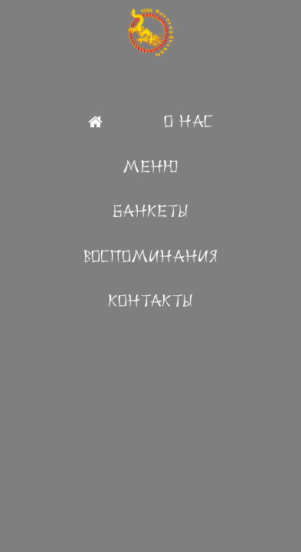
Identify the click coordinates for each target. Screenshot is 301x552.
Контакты (150, 301)
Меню (150, 167)
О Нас (188, 121)
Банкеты (150, 211)
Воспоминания (150, 256)
